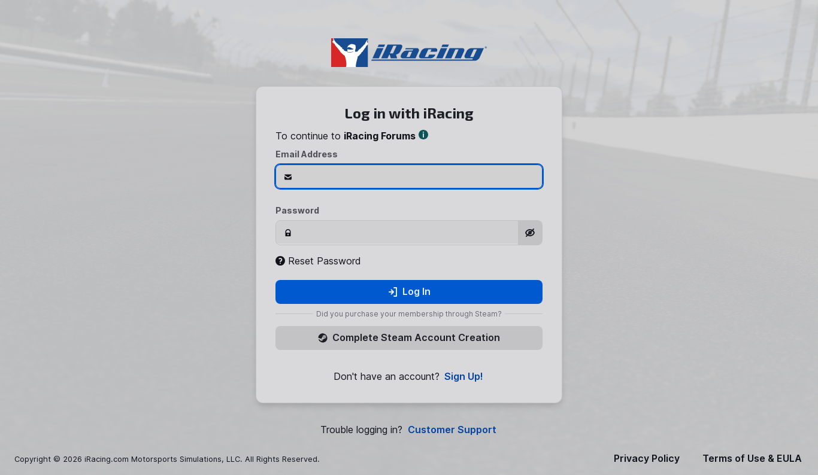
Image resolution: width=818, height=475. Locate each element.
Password (297, 210)
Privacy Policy (647, 458)
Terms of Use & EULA (752, 458)
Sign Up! (463, 376)
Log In (409, 291)
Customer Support (452, 430)
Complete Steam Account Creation (409, 337)
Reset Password (318, 261)
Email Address (306, 154)
